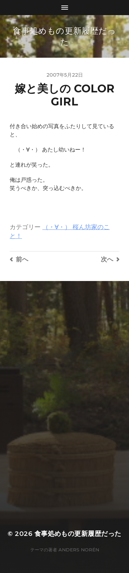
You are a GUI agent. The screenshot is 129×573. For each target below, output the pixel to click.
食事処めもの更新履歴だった (77, 534)
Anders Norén (78, 549)
